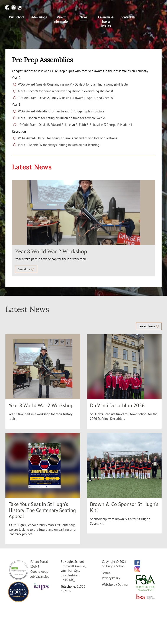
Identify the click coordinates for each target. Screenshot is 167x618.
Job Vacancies (39, 576)
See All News (149, 326)
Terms (106, 573)
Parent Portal (39, 562)
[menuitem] (16, 17)
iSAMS (34, 566)
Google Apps (39, 571)
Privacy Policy (111, 578)
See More (26, 269)
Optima (123, 584)
